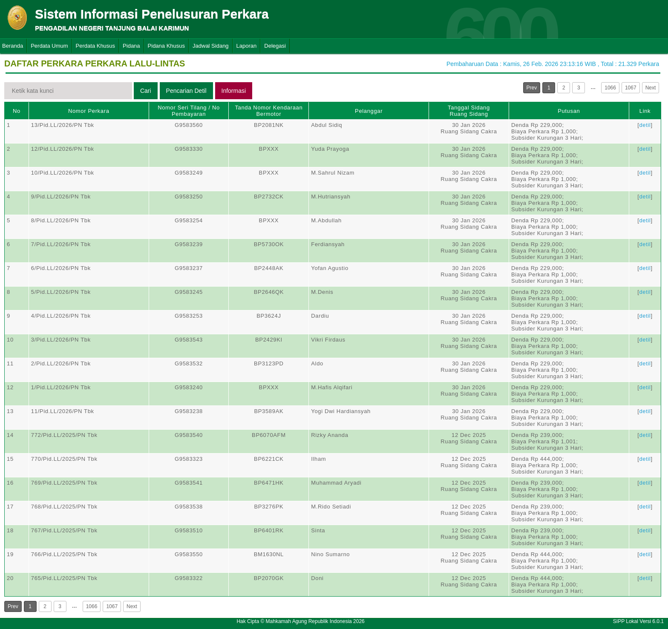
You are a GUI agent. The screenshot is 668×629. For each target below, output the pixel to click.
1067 (630, 88)
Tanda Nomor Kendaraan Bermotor (268, 110)
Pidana (131, 46)
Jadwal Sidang (211, 46)
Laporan (246, 46)
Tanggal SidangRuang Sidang (469, 110)
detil (645, 125)
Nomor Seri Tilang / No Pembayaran (189, 110)
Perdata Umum (49, 46)
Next (650, 88)
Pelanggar (369, 111)
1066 (610, 88)
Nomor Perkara (88, 111)
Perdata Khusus (95, 46)
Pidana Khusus (166, 46)
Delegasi (275, 46)
